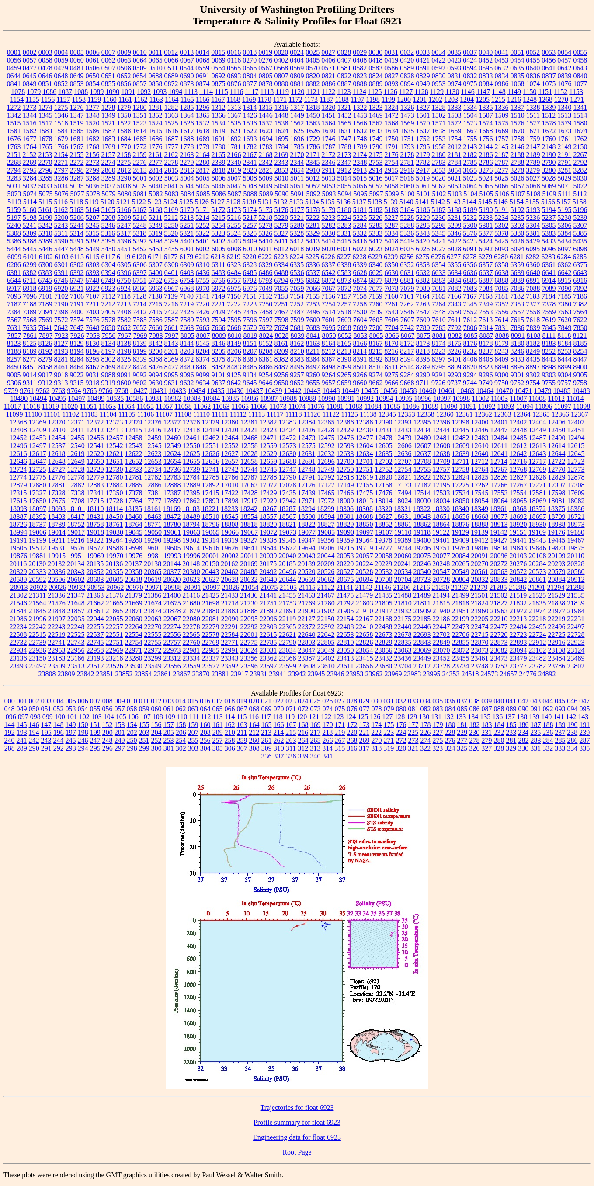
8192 (45, 351)
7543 (392, 312)
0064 (140, 60)
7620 (564, 319)
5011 (297, 178)
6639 (518, 272)
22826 (364, 642)
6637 (486, 272)
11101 (51, 414)
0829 (423, 76)
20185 (287, 563)
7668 (234, 327)
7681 (297, 327)
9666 (392, 382)
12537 (57, 445)
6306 (140, 264)
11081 (335, 406)
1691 (219, 139)
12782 (153, 477)
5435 (580, 241)
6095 (533, 249)
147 (46, 724)
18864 (441, 524)
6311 (218, 264)
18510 (210, 516)
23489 (576, 658)
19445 (556, 540)
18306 (345, 508)
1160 (109, 99)
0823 (360, 76)
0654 (140, 76)
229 (462, 732)
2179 (423, 154)
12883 (95, 485)
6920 (61, 288)
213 (266, 732)
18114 (114, 508)
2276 (140, 162)
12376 (153, 422)
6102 (46, 257)
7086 (518, 288)
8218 (423, 351)
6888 (501, 280)
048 (9, 709)
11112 (238, 414)
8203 (187, 351)
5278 (266, 225)
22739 (37, 642)
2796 (45, 170)
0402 (281, 60)
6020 (328, 249)
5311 (61, 233)
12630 (287, 453)
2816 (187, 170)
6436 (203, 272)
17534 (460, 493)
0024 (297, 52)
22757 (172, 642)
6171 (155, 257)
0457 (564, 60)
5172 (219, 209)
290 (34, 748)
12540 (76, 445)
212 (254, 732)
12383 (287, 422)
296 (107, 748)
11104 (108, 414)
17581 (537, 493)
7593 (203, 319)
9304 (565, 375)
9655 (313, 382)
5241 (30, 225)
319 (388, 748)
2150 (580, 146)
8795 (438, 367)
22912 (537, 642)
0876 (234, 83)
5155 (532, 201)
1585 (77, 131)
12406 (557, 422)
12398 (460, 422)
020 (254, 701)
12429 (345, 430)
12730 (114, 469)
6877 (375, 280)
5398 (156, 241)
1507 (486, 115)
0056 (14, 60)
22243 (57, 626)
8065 (376, 335)
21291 (536, 587)
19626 (230, 548)
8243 (501, 351)
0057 (30, 60)
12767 (499, 469)
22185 (422, 619)
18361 (498, 508)
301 (168, 748)
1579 (565, 123)
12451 (575, 430)
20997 (211, 587)
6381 (14, 272)
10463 (466, 390)
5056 (360, 186)
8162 (297, 343)
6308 (171, 264)
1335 (486, 107)
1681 (77, 139)
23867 (182, 674)
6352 (407, 264)
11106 (145, 414)
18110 (95, 508)
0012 (171, 52)
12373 (114, 422)
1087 (65, 91)
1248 (530, 99)
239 (584, 732)
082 (425, 709)
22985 (210, 650)
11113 (256, 414)
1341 (580, 107)
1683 (108, 139)
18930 (537, 524)
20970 (134, 587)
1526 (187, 123)
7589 (187, 319)
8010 (234, 335)
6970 (203, 288)
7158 (360, 296)
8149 (234, 343)
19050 (153, 532)
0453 (501, 60)
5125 (186, 201)
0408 (360, 60)
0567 (265, 68)
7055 (281, 288)
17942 (287, 500)
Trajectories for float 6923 (297, 1107)
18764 (133, 524)
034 (425, 701)
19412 (479, 540)
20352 (95, 571)
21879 (191, 611)
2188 (518, 154)
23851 (105, 674)
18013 (364, 500)
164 (254, 724)
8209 (281, 351)
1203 (451, 99)
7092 (580, 288)
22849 (441, 642)
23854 (143, 674)
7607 (407, 319)
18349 (479, 508)
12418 (191, 430)
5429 (533, 241)
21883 (230, 611)
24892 (547, 674)
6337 (328, 264)
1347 (77, 115)
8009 (219, 335)
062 (181, 709)
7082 (455, 288)
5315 (92, 233)
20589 (18, 579)
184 (499, 724)
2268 (14, 162)
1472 (392, 115)
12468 (249, 438)
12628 (249, 453)
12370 (57, 422)
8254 (580, 351)
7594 (219, 319)
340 (315, 756)
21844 (18, 611)
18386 (575, 508)
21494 (441, 595)
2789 (533, 162)
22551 (114, 634)
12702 (384, 461)
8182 (533, 343)
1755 (470, 139)
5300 (470, 225)
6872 (328, 280)
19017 (76, 532)
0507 (108, 68)
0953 (439, 83)
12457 (114, 438)
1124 (359, 91)
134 (473, 716)
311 (291, 748)
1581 (14, 131)
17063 (249, 485)
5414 (328, 241)
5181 (360, 209)
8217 (407, 351)
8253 (564, 351)
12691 (307, 461)
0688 (156, 76)
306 (230, 748)
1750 (392, 139)
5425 (501, 241)
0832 (470, 76)
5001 (140, 178)
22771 (230, 642)
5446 (45, 249)
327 (486, 748)
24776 (528, 674)
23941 (278, 674)
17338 (76, 493)
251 (144, 740)
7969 (140, 335)
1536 (250, 123)
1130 (452, 91)
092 (548, 709)
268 (352, 740)
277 (462, 740)
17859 (172, 500)
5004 (187, 178)
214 (278, 732)
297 (120, 748)
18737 (37, 524)
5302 (502, 225)
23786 (556, 666)
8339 (140, 359)
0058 (45, 60)
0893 (392, 83)
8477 (171, 367)
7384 (14, 312)
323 (437, 748)
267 (340, 740)
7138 (155, 296)
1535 (234, 123)
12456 (95, 438)
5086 (219, 194)
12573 (287, 445)
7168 (486, 296)
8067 (407, 335)
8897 (533, 367)
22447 (441, 626)
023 (290, 701)
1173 (311, 99)
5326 (265, 233)
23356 (249, 658)
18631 (403, 516)
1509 (502, 115)
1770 (124, 146)
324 (450, 748)
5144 (469, 201)
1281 (156, 107)
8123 (14, 343)
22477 (499, 626)
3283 (14, 178)
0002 (30, 52)
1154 (17, 99)
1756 (486, 139)
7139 (171, 296)
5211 (155, 217)
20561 (480, 571)
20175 (268, 563)
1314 (250, 107)
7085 (502, 288)
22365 (287, 626)
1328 (439, 107)
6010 (250, 249)
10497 (76, 398)
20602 (76, 579)
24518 (470, 674)
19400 (422, 540)
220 (352, 732)
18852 (384, 524)
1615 (156, 131)
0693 (234, 76)
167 (291, 724)
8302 (108, 359)
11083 (353, 406)
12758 (460, 469)
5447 (61, 249)
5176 (281, 209)
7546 (407, 312)
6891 (533, 280)
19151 (518, 532)
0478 (45, 68)
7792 (455, 327)
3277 (501, 170)
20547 (441, 571)
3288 (93, 178)
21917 (384, 611)
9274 (376, 375)
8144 (187, 343)
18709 (557, 516)
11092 (486, 406)
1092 (144, 91)
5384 (564, 233)
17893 (210, 500)
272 (401, 740)
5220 (281, 217)
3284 (30, 178)
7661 (171, 327)
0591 (423, 68)
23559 (191, 666)
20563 (499, 571)
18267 (268, 508)
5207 (93, 217)
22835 (403, 642)
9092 (140, 375)
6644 (14, 280)
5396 (124, 241)
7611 (454, 319)
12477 (364, 438)
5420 (423, 241)
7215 (155, 304)
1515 (14, 123)
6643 (580, 272)
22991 (230, 650)
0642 (564, 68)
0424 (470, 60)
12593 (345, 445)
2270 (45, 162)
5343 (423, 233)
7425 (187, 312)
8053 (360, 335)
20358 (133, 571)
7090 (565, 288)
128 (399, 716)
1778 (187, 146)
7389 (30, 312)
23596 (249, 666)
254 (181, 740)
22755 (153, 642)
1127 (406, 91)
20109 (557, 556)
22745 (95, 642)
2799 (93, 170)
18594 (326, 516)
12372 (95, 422)
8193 (61, 351)
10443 (312, 390)
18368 (518, 508)
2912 (344, 170)
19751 (441, 548)
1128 (421, 91)
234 (523, 732)
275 (438, 740)
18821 (287, 524)
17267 (518, 485)
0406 (328, 60)
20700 (384, 579)
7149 (218, 296)
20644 (287, 579)
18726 (18, 524)
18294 (306, 508)
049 (22, 709)
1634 (392, 131)
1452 (344, 115)
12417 (172, 430)
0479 (61, 68)
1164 (171, 99)
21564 (37, 603)
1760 (549, 139)
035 (437, 701)
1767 (77, 146)
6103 (62, 257)
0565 (234, 68)
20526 (326, 571)
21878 (172, 611)
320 (401, 748)
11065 (240, 406)
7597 (266, 319)
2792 (580, 162)
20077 (441, 556)
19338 (268, 540)
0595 (486, 68)
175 (389, 724)
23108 (557, 650)
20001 (210, 556)
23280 (133, 658)
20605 (114, 579)
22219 (556, 619)
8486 (266, 367)
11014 (575, 398)
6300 (45, 264)
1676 (14, 139)
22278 (191, 626)
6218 (218, 257)
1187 (326, 99)
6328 (250, 264)
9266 (360, 375)
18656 (460, 516)
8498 (329, 367)
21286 (517, 587)
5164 (93, 209)
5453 (156, 249)
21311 (37, 595)
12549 (172, 445)
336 (266, 756)
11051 (88, 406)
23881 (220, 674)
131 (436, 716)
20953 (96, 587)
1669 (502, 131)
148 (58, 724)
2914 (375, 170)
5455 (171, 249)
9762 (43, 390)
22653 (345, 634)
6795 (297, 280)
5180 (344, 209)
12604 (364, 445)
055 (95, 709)
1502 (439, 115)
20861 (537, 579)
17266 (499, 485)
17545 (480, 493)
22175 (402, 619)
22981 (191, 650)
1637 (423, 131)
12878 (576, 477)
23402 (326, 658)
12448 (518, 430)
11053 (107, 406)
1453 (360, 115)
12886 (153, 485)
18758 (95, 524)
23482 (537, 658)
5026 (517, 178)
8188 (14, 351)
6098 (580, 249)
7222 (234, 304)
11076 (315, 406)
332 (547, 748)
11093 (505, 406)
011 (144, 701)
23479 (518, 658)
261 (266, 740)
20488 (249, 571)
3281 (564, 170)
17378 (133, 493)
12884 (114, 485)
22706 (460, 634)
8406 (470, 359)
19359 (345, 540)
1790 (376, 146)
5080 (124, 194)
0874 (203, 83)
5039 (140, 186)
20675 (345, 579)
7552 (470, 312)
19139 (479, 532)
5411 (281, 241)
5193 (533, 209)
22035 (76, 619)
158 (181, 724)
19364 (364, 540)
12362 (483, 414)
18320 (383, 508)
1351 (140, 115)
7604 (360, 319)
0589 (407, 68)
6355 (454, 264)
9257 (297, 375)
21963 (499, 611)
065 (217, 709)
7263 (423, 304)
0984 (486, 83)
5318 (139, 233)
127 (387, 716)
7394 (45, 312)
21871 (133, 611)
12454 (57, 438)
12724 (18, 469)
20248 (441, 563)
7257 (344, 304)
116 (254, 716)
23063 (403, 650)
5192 (518, 209)
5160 (30, 209)
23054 (364, 650)
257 (217, 740)
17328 (57, 493)
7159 (375, 296)
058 (132, 709)
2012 (455, 146)
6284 (564, 257)
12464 (230, 438)
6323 (234, 264)
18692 (518, 516)
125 (363, 716)
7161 (407, 296)
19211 (56, 540)
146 (34, 724)
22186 (441, 619)
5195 (565, 209)
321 (413, 748)
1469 (376, 115)
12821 (403, 477)
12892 (210, 485)
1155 (32, 99)
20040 (287, 556)
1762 (580, 139)
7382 (580, 304)
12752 (384, 469)
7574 (77, 319)
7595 (234, 319)
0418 (375, 60)
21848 (57, 611)
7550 (455, 312)
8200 (156, 351)
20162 (229, 563)
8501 (360, 367)
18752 (76, 524)
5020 (438, 178)
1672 (549, 131)
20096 (499, 556)
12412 (95, 430)
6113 (77, 257)
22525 (76, 634)
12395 (422, 422)
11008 (537, 398)
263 (291, 740)
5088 (250, 194)
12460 (172, 438)
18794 (191, 524)
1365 (203, 115)
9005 (14, 375)
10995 (403, 398)
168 (303, 724)
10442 (293, 390)
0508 (124, 68)
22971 (133, 650)
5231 (454, 217)
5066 (502, 186)
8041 (313, 335)
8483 (234, 367)
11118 (293, 414)
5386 (14, 241)
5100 (407, 194)
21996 (37, 619)
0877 (250, 83)
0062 (108, 60)
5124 (170, 201)
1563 (313, 123)
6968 (187, 288)
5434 (564, 241)
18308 (364, 508)
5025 (501, 178)
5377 (486, 233)
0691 (203, 76)
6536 (297, 272)
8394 (407, 359)
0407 (344, 60)
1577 (533, 123)
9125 (234, 375)
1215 (498, 99)
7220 (202, 304)
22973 (172, 650)
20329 (18, 571)
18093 (18, 508)
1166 (202, 99)
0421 (423, 60)
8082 (455, 335)
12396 (441, 422)
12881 (57, 485)
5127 (218, 201)
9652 (297, 382)
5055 (344, 186)
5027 (533, 178)
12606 (403, 445)
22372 (307, 626)
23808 (47, 674)
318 (376, 748)
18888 (480, 524)
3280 (549, 170)
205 (168, 732)
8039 (297, 335)
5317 (124, 233)
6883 (438, 280)
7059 (297, 288)
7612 (470, 319)
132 (448, 716)
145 (22, 724)
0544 (187, 68)
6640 (533, 272)
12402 (518, 422)
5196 (580, 209)
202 (132, 732)
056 (107, 709)
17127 (326, 485)
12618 (57, 453)
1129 (437, 91)
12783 (172, 477)
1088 (81, 91)
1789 (360, 146)
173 (364, 724)
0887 (344, 83)
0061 (93, 60)
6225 (312, 257)
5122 (139, 201)
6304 (108, 264)
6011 (265, 249)
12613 (537, 445)
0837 (549, 76)
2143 (470, 146)
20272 (498, 563)
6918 (30, 288)
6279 (485, 257)
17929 (268, 500)
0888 (360, 83)
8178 (486, 343)
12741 (210, 469)
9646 (266, 382)
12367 (579, 414)
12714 (498, 461)
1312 (219, 107)
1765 (45, 146)
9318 (93, 382)
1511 (533, 115)
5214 (202, 217)
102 (84, 716)
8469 (108, 367)
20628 (230, 579)
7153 (281, 296)
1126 (390, 91)
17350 (114, 493)
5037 (108, 186)
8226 (454, 351)
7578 (108, 319)
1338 (533, 107)
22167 (364, 619)
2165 (219, 154)
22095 (249, 619)
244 (58, 740)
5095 (360, 194)
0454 (517, 60)
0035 (454, 52)
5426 (517, 241)
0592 (438, 68)
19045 (133, 532)
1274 (45, 107)
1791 (392, 146)
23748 (479, 666)
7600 (313, 319)
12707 (403, 461)
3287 (77, 178)
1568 (392, 123)
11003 (499, 398)
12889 (191, 485)
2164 (203, 154)
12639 (460, 453)
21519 (518, 595)
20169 (248, 563)
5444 (14, 249)
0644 (14, 76)
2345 (313, 162)
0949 (423, 83)
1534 (219, 123)
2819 (234, 170)
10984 (211, 398)
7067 (329, 288)
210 (230, 732)
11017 (12, 406)
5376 (470, 233)
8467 (93, 367)
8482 (219, 367)
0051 (517, 52)
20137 (133, 563)
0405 (313, 60)
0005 (77, 52)
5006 (219, 178)
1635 (407, 131)
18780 (172, 524)
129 (411, 716)
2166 (234, 154)
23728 (441, 666)
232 (498, 732)
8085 (470, 335)
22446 (422, 626)
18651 (441, 516)
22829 (384, 642)
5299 (455, 225)
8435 (533, 359)
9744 (470, 382)
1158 (79, 99)
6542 (329, 272)
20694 (364, 579)
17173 (403, 485)
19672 (287, 548)
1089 (97, 91)
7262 (407, 304)
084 (450, 709)
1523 (140, 123)
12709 (441, 461)
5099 (392, 194)
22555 (153, 634)
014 (180, 701)
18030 (422, 500)
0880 (281, 83)
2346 (329, 162)
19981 (153, 556)
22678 (403, 634)
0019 (265, 52)
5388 (30, 241)
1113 (191, 91)
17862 (191, 500)
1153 (576, 91)
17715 (95, 500)
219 (339, 732)
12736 (172, 469)
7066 (313, 288)
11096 (543, 406)
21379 (133, 595)
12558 (249, 445)
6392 (77, 272)
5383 (549, 233)
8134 (108, 343)
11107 (164, 414)
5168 (156, 209)
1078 (18, 91)
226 (425, 732)
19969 (95, 556)
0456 (549, 60)
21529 (556, 595)
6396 (124, 272)
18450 (114, 516)
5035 (77, 186)
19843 (518, 548)
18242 (248, 508)
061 (168, 709)
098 (35, 716)
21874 (153, 611)
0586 (391, 68)
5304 (533, 225)
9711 (423, 382)
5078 (93, 194)
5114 (30, 201)
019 (241, 701)
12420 (229, 430)
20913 (19, 587)
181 (462, 724)
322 (425, 748)
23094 (518, 650)
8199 (140, 351)
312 (303, 748)
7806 (470, 327)
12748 (307, 469)
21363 (95, 595)
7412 (140, 312)
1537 (266, 123)
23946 (335, 674)
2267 (580, 154)
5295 (423, 225)
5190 (486, 209)
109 (170, 716)
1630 (329, 131)
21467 (325, 595)
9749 (486, 382)
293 (71, 748)
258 (230, 740)
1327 (423, 107)
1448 (281, 115)
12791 (307, 477)
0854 (93, 83)
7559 (549, 312)
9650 (281, 382)
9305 (580, 375)
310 (279, 748)
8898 (549, 367)
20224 (364, 563)
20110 (575, 556)
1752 (423, 139)
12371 (76, 422)
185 (511, 724)
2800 (108, 170)
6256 (406, 257)
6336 (313, 264)
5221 (297, 217)
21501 (479, 595)
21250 (440, 587)
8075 (423, 335)
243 (46, 740)
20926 (57, 587)
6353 (423, 264)
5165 (108, 209)
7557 (518, 312)
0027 (328, 52)
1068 (518, 83)
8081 (439, 335)
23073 (480, 650)
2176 (392, 154)
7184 (549, 296)
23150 (37, 658)
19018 (95, 532)
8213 (344, 351)
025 (315, 701)
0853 (77, 83)
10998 (461, 398)
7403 (93, 312)
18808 (230, 524)
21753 (287, 603)
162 (230, 724)
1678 (45, 139)
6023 (375, 249)
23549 (153, 666)
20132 (56, 563)
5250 (171, 225)
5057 (376, 186)
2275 (124, 162)
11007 (518, 398)
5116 (61, 201)
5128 (233, 201)
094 (572, 709)
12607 (422, 445)
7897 (45, 335)
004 (58, 701)
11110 (201, 414)
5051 (297, 186)
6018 (297, 249)
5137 (359, 201)
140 (546, 716)
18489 (191, 516)
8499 (344, 367)
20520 (307, 571)
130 (424, 716)
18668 (480, 516)
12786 (230, 477)
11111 (220, 414)
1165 (187, 99)
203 (144, 732)
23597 (268, 666)
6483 (219, 272)
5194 (549, 209)
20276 (518, 563)
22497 (576, 626)
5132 (281, 201)
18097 (37, 508)
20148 (191, 563)
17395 (191, 493)
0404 (297, 60)
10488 (581, 390)
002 (34, 701)
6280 (501, 257)
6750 (124, 280)
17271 (537, 485)
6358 (501, 264)
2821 (266, 170)
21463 (306, 595)
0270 (250, 60)
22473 (460, 626)
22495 (537, 626)
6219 (233, 257)
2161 (156, 154)
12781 (133, 477)
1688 (187, 139)
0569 (297, 68)
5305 (549, 225)
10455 (370, 390)
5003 (171, 178)
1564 (329, 123)
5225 (360, 217)
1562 (297, 123)
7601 (329, 319)
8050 (329, 335)
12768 (518, 469)
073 (315, 709)
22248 (76, 626)
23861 (162, 674)
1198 (372, 99)
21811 (422, 603)
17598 (557, 493)
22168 (383, 619)
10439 (273, 390)
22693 (422, 634)
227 (437, 732)
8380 (250, 359)
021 (266, 701)
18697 (537, 516)
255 (193, 740)
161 (217, 724)
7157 (344, 296)
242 (34, 740)
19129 (460, 532)
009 (120, 701)
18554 (249, 516)
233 (511, 732)
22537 (95, 634)
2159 (140, 154)
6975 (234, 288)
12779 (95, 477)
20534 (403, 571)
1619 (219, 131)
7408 (124, 312)
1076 (565, 83)
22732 (18, 642)
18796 (210, 524)
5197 (14, 217)
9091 (124, 375)
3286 (61, 178)
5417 (375, 241)
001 (22, 701)
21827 (498, 603)
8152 (266, 343)
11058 (182, 406)
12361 (464, 414)
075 (340, 709)
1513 (564, 115)
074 (328, 709)
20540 (422, 571)
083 (438, 709)
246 (83, 740)
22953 (57, 650)
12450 (556, 430)
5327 (281, 233)
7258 (360, 304)
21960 (480, 611)
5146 (501, 201)
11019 (50, 406)
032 (401, 701)
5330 (328, 233)
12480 (422, 438)
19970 (114, 556)
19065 (210, 532)
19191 (18, 540)
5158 (580, 201)
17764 (133, 500)
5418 (391, 241)
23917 (239, 674)
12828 (537, 477)
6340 (375, 264)
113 (217, 716)
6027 (438, 249)
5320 (171, 233)
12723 (575, 461)
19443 (537, 540)
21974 (537, 611)
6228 (359, 257)
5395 (108, 241)
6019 (313, 249)
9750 (501, 382)
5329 (313, 233)
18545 (230, 516)
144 (9, 724)
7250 (265, 304)
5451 (124, 249)
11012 (556, 398)
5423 (470, 241)
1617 (187, 131)
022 (278, 701)
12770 (557, 469)
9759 (11, 390)
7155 (313, 296)
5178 (313, 209)
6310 (203, 264)
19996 (191, 556)
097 (23, 716)
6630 (392, 272)
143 (583, 716)
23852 (124, 674)
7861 (30, 335)
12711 (460, 461)
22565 (191, 634)
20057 (364, 556)
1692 (234, 139)
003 (46, 701)
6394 (108, 272)
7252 (297, 304)
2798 (77, 170)
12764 (480, 469)
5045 (203, 186)
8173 (423, 343)
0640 (533, 68)
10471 (523, 390)
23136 (18, 658)
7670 (250, 327)
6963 (156, 288)
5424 (486, 241)
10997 (442, 398)
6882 (423, 280)
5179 (329, 209)
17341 (95, 493)
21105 (288, 587)
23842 (85, 674)
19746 (422, 548)
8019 (250, 335)
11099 (14, 414)
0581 (344, 68)
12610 (480, 445)
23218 (114, 658)
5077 (77, 194)
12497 (37, 445)
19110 (402, 532)
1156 (48, 99)
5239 (580, 217)
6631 (407, 272)
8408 (486, 359)
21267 (459, 587)
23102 (537, 650)
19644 (268, 548)
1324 (392, 107)
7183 (533, 296)
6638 (502, 272)
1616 (171, 131)
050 (34, 709)
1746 (329, 139)
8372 (187, 359)
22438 (384, 626)
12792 (326, 477)
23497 (37, 666)
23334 (191, 658)
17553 (499, 493)
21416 (191, 595)
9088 (108, 375)
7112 (108, 296)
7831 (502, 327)
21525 (537, 595)
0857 (140, 83)
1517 (45, 123)
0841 (14, 83)
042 (523, 701)
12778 (76, 477)
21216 (421, 587)
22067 (172, 619)
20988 (173, 587)
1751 (407, 139)
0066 (171, 60)
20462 (230, 571)
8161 (281, 343)
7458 (266, 312)
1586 (93, 131)
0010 (140, 52)
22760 (191, 642)
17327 (37, 493)
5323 (218, 233)
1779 (203, 146)
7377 (533, 304)
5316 (108, 233)
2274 (108, 162)
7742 (407, 327)
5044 (187, 186)
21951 (460, 611)
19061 (172, 532)
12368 (18, 422)
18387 (18, 516)
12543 (133, 445)
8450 (14, 367)
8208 (266, 351)
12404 (537, 422)
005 (71, 701)
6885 (470, 280)
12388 (364, 422)
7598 (281, 319)
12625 (191, 453)
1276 (77, 107)
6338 (344, 264)
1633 (376, 131)
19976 (133, 556)
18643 (422, 516)
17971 (307, 500)
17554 (518, 493)
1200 (404, 99)
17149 (345, 485)
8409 (502, 359)
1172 (295, 99)
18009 (345, 500)
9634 (203, 382)
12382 (268, 422)
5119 (91, 201)
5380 (517, 233)
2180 (439, 154)
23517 (95, 666)
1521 (108, 123)
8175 (455, 343)
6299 (30, 264)
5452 (140, 249)
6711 (29, 280)
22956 (76, 650)
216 (303, 732)
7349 (486, 304)
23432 (384, 658)
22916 (557, 642)
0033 (423, 52)
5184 (407, 209)
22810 (345, 642)
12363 (502, 414)
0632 (501, 68)
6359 (517, 264)
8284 (77, 359)
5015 (360, 178)
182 (474, 724)
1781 (234, 146)
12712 (479, 461)
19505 (18, 548)
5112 (580, 194)
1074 (533, 83)
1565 (344, 123)
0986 (502, 83)
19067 (249, 532)
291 (46, 748)
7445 (234, 312)
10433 (177, 390)
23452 (441, 658)
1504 (470, 115)
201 (120, 732)
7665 (203, 327)
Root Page (296, 1152)
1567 (376, 123)
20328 (575, 563)
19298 (172, 540)
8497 (313, 367)
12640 (480, 453)
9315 (77, 382)
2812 (124, 170)
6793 (265, 280)
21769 (307, 603)
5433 (549, 241)
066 (230, 709)
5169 (171, 209)
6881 (407, 280)
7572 (61, 319)
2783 (439, 162)
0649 (77, 76)
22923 (576, 642)
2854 (297, 170)
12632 (326, 453)
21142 (363, 587)
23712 (422, 666)
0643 (580, 68)
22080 (191, 619)
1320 (329, 107)
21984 (576, 611)
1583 (45, 131)
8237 (486, 351)
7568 (30, 319)
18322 (422, 508)
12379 (210, 422)
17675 (57, 500)
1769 (108, 146)
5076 (61, 194)
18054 (480, 500)
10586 (134, 398)
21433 (229, 595)
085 (462, 709)
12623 (153, 453)
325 (462, 748)
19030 (114, 532)
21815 (441, 603)
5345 (438, 233)
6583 (344, 272)
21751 (268, 603)
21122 (325, 587)
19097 (364, 532)
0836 (533, 76)
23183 (57, 658)
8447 (580, 359)
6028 (454, 249)
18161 (152, 508)
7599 (297, 319)
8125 (30, 343)
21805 (384, 603)
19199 (37, 540)
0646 (45, 76)
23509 (57, 666)
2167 (250, 154)
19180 (575, 532)
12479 (403, 438)
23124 (576, 650)
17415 (210, 493)
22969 (114, 650)
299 (144, 748)
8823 (486, 367)
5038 (124, 186)
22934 (18, 650)
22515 (37, 634)
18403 (57, 516)
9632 (187, 382)
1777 (171, 146)
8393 (392, 359)
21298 (575, 587)
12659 (268, 461)
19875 (576, 548)
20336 (57, 571)
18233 (229, 508)
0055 (580, 52)
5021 (454, 178)
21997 (57, 619)
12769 (537, 469)
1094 (175, 91)
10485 (562, 390)
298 (132, 748)
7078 (392, 288)
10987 (269, 398)
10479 (543, 390)
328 (498, 748)
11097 (562, 406)
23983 (412, 674)
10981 (153, 398)
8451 (30, 367)
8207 (250, 351)
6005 (219, 249)
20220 (345, 563)
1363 (171, 115)
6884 (454, 280)
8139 (140, 343)
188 (548, 724)
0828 (407, 76)
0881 (297, 83)
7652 (124, 327)
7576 (93, 319)
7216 (171, 304)
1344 (30, 115)
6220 (249, 257)
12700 (345, 461)
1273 (30, 107)
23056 (384, 650)
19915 (57, 556)
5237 (549, 217)
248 (107, 740)
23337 (210, 658)
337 (279, 756)
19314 (210, 540)
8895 (517, 367)
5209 (124, 217)
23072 (460, 650)
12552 (230, 445)
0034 (438, 52)
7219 (187, 304)
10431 (158, 390)
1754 (455, 139)
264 (303, 740)
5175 (266, 209)
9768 (122, 390)
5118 (76, 201)
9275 (392, 375)
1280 (140, 107)
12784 (191, 477)
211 (242, 732)
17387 (172, 493)
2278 (171, 162)
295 (95, 748)
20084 (460, 556)
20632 (249, 579)
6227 (344, 257)
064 (205, 709)
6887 (486, 280)
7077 (376, 288)
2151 (14, 154)
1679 (61, 139)
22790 (287, 642)
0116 (234, 60)
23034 (287, 650)
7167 (470, 296)
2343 (281, 162)
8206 (234, 351)
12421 (248, 430)
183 (487, 724)
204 (156, 732)
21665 (114, 603)
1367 (234, 115)
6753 (171, 280)
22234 (18, 626)
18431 (95, 516)
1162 (140, 99)
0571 (328, 68)
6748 (92, 280)
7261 (391, 304)
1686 (156, 139)
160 (205, 724)
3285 (45, 178)
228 (450, 732)
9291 (439, 375)
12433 (402, 430)
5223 (328, 217)
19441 (518, 540)
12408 (18, 430)
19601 (153, 548)
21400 (172, 595)
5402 (219, 241)
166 (279, 724)
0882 (313, 83)
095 (585, 709)
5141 (422, 201)
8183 (549, 343)
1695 (281, 139)
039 (486, 701)
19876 (18, 556)
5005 (203, 178)
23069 (422, 650)
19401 (441, 540)
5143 (454, 201)
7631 (14, 327)
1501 (423, 115)
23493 (18, 666)
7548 (439, 312)
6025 (407, 249)
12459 (153, 438)
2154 (61, 154)
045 (560, 701)
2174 (360, 154)
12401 (499, 422)
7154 (297, 296)
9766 (106, 390)
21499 (460, 595)
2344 (297, 162)
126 (375, 716)
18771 (153, 524)
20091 (480, 556)
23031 (268, 650)
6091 (470, 249)
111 (194, 716)
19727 (384, 548)
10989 (307, 398)
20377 (172, 571)
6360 (533, 264)
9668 (407, 382)
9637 (219, 382)
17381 (153, 493)
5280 (297, 225)
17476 (384, 493)
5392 (93, 241)
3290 (124, 178)
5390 (61, 241)
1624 (281, 131)
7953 (93, 335)
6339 (360, 264)
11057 (164, 406)
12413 (114, 430)
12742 (230, 469)
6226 (328, 257)
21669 (133, 603)
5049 (266, 186)
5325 (250, 233)
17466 (345, 493)
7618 (533, 319)
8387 (329, 359)
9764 (74, 390)
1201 (420, 99)
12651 (114, 461)
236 (547, 732)
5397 (140, 241)
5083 (171, 194)
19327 (248, 540)
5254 (219, 225)
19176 (556, 532)
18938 (557, 524)
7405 (108, 312)
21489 (422, 595)
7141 (202, 296)
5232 (470, 217)
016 (205, 701)
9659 (344, 382)
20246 (422, 563)
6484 (234, 272)
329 (511, 748)
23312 (172, 658)
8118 (564, 335)
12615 (575, 445)
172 (352, 724)
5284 (360, 225)
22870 (480, 642)
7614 (501, 319)
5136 (344, 201)
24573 (489, 674)
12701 (364, 461)
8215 (375, 351)
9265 (344, 375)
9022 (77, 375)
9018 (61, 375)
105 (121, 716)
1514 (580, 115)
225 (413, 732)
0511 (171, 68)
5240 (14, 225)
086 (474, 709)
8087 (486, 335)
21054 (250, 587)
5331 (344, 233)
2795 (30, 170)
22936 (37, 650)
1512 (549, 115)
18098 (57, 508)
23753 (498, 666)
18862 (422, 524)
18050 (460, 500)
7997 (171, 335)
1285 (187, 107)
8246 (517, 351)
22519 (57, 634)
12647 (37, 461)
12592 (326, 445)
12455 (76, 438)
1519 (77, 123)
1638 (439, 131)
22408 (345, 626)
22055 (114, 619)
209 (217, 732)
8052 (344, 335)
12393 (403, 422)
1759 (533, 139)
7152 (265, 296)
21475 (345, 595)
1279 (124, 107)
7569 (45, 319)
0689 (171, 76)
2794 (14, 170)
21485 (383, 595)
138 (522, 716)
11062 (202, 406)
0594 (470, 68)
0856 (124, 83)
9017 (45, 375)
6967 (171, 288)
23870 (201, 674)
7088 (533, 288)
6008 (234, 249)
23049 (326, 650)
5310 (45, 233)
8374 (203, 359)
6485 (250, 272)
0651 (108, 76)
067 (242, 709)
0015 (218, 52)
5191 (502, 209)
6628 (360, 272)
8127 (61, 343)
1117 (252, 91)
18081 (557, 500)
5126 (202, 201)
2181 (455, 154)
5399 (171, 241)
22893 (518, 642)
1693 (250, 139)
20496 (287, 571)
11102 (70, 414)
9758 (580, 382)
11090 (448, 406)
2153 (45, 154)
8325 (124, 359)
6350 (391, 264)
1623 (266, 131)
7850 (580, 327)
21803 (364, 603)
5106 (502, 194)
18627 (384, 516)
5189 (470, 209)
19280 (133, 540)
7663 (187, 327)
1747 (344, 139)
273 (413, 740)
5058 (392, 186)
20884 (557, 579)
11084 (372, 406)
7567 (14, 319)
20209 (325, 563)
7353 (517, 304)
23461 (480, 658)
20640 (268, 579)
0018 (250, 52)
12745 (268, 469)
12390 (384, 422)
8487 (281, 367)
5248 (140, 225)
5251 (187, 225)
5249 (156, 225)
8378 (234, 359)
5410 (266, 241)
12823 (441, 477)
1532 (203, 123)
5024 (486, 178)
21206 (401, 587)
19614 (191, 548)
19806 (480, 548)
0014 (202, 52)
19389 (402, 540)
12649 (76, 461)
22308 (268, 626)
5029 (564, 178)
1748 (360, 139)
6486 (266, 272)
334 (572, 748)
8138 (124, 343)
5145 (485, 201)
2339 (219, 162)
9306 (14, 382)
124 (350, 716)
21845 (37, 611)
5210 (140, 217)
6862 (313, 280)
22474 (480, 626)
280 (499, 740)
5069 (549, 186)
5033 (45, 186)
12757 (441, 469)
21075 (269, 587)
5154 (517, 201)
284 (548, 740)
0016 (234, 52)
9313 (61, 382)
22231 (575, 619)
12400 (480, 422)
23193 (95, 658)
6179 (186, 257)
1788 (344, 146)
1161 (125, 99)
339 (303, 756)
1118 (267, 91)
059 (144, 709)
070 (279, 709)
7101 (45, 296)
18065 (518, 500)
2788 (518, 162)
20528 (364, 571)
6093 (501, 249)
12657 (230, 461)
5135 (328, 201)
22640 (307, 634)
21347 (75, 595)
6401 (171, 272)
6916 (580, 280)
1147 (483, 91)
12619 (76, 453)
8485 (250, 367)
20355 (114, 571)
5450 (108, 249)
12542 (114, 445)
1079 (34, 91)
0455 (533, 60)
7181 (501, 296)
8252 (549, 351)
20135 (95, 563)
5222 (313, 217)
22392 (326, 626)
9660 (360, 382)
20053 (345, 556)
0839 (565, 76)
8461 (61, 367)
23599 (287, 666)
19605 (172, 548)
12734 (153, 469)
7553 (486, 312)
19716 (345, 548)
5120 (108, 201)
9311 (29, 382)
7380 (564, 304)
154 (132, 724)
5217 (250, 217)
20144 (172, 563)
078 (377, 709)
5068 (533, 186)
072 (303, 709)
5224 (344, 217)
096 (11, 716)
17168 (384, 485)
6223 (281, 257)
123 (338, 716)
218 (327, 732)
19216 (75, 540)
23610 (326, 666)
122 (326, 716)
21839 (575, 603)
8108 (533, 335)
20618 (133, 579)
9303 (549, 375)
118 (277, 716)
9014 (30, 375)
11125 (349, 414)
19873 (557, 548)
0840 (580, 76)
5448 (77, 249)
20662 (326, 579)
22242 (37, 626)
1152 (560, 91)
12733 (133, 469)
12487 (537, 438)
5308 (14, 233)
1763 (14, 146)
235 (535, 732)
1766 (61, 146)
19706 (326, 548)
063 (193, 709)
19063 (191, 532)
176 (401, 724)
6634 (455, 272)
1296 (203, 107)
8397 (439, 359)
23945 (316, 674)
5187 (439, 209)
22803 (307, 642)
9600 (124, 382)
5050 (281, 186)
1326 (407, 107)
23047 (307, 650)
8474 (140, 367)
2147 (533, 146)
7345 (470, 304)
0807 (281, 76)
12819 (364, 477)
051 (46, 709)
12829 (557, 477)
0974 (455, 83)
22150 (325, 619)
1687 (171, 139)
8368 (156, 359)
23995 (432, 674)
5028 (549, 178)
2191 (565, 154)
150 (83, 724)
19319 (229, 540)
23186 (76, 658)
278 (474, 740)
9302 (533, 375)
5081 (140, 194)
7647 (77, 327)
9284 (407, 375)
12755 (422, 469)
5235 (517, 217)
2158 (124, 154)
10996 (422, 398)
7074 (360, 288)
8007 (203, 335)
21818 (460, 603)
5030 (580, 178)
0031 (391, 52)
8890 (501, 367)
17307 (557, 485)
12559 (268, 445)
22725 (557, 634)
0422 (438, 60)
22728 (576, 634)
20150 (210, 563)
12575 (307, 445)
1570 (423, 123)
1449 (297, 115)
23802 (575, 666)
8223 (438, 351)
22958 (95, 650)
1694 (266, 139)
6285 (580, 257)
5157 (564, 201)
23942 (297, 674)
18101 (76, 508)
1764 (30, 146)
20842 (518, 579)
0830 (439, 76)
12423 (268, 430)
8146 (219, 343)
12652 (133, 461)
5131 (265, 201)
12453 (37, 438)
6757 (234, 280)
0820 (313, 76)
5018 (407, 178)
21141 (344, 587)
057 (120, 709)
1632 (360, 131)
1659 (455, 131)
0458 (580, 60)
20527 (345, 571)
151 (95, 724)
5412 (297, 241)
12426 (306, 430)
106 (133, 716)
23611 (345, 666)
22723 (518, 634)
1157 (63, 99)
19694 (307, 548)
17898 (230, 500)
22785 (268, 642)
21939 (422, 611)
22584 (230, 634)
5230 (438, 217)
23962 (374, 674)
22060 (133, 619)
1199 (388, 99)
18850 (364, 524)
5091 (297, 194)
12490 (557, 438)
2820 (250, 170)
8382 (281, 359)
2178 (407, 154)
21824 (479, 603)
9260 (313, 375)
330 (523, 748)
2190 (549, 154)
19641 (249, 548)
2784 (455, 162)
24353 (451, 674)
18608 (364, 516)
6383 (45, 272)
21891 (287, 611)
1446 (266, 115)
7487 (297, 312)
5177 (297, 209)
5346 (454, 233)
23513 (76, 666)
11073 (277, 406)
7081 (439, 288)
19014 (57, 532)
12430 (364, 430)
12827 (518, 477)
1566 (360, 123)
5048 (250, 186)
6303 (93, 264)
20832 (480, 579)
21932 (403, 611)
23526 (114, 666)
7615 (517, 319)
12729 (95, 469)
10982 (172, 398)
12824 (460, 477)
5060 (407, 186)
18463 (153, 516)
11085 (391, 406)
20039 (268, 556)
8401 (455, 359)
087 (487, 709)
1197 (357, 99)
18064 (499, 500)
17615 (18, 500)
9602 (140, 382)
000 (9, 701)
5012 (313, 178)
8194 (77, 351)
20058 (384, 556)
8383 (297, 359)
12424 (287, 430)
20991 (192, 587)
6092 (486, 249)
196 (58, 732)
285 (560, 740)
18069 (537, 500)
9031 (93, 375)
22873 (499, 642)
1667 (470, 131)
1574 (486, 123)
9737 (454, 382)
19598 (133, 548)
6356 (470, 264)
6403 (187, 272)
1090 (112, 91)
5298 (439, 225)
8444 (565, 359)
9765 (90, 390)
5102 (439, 194)
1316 (281, 107)
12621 (114, 453)
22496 (557, 626)
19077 (307, 532)
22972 (153, 650)
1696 (297, 139)
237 (560, 732)
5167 (140, 209)
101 (72, 716)
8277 (30, 359)
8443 (549, 359)
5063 (455, 186)
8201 (171, 351)
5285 (376, 225)
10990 (326, 398)
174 (377, 724)
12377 (172, 422)
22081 (210, 619)
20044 (326, 556)
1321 (344, 107)
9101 (219, 375)
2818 (219, 170)
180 (450, 724)
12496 (18, 445)
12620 (95, 453)
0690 (187, 76)
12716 (518, 461)
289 (22, 748)
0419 (391, 60)
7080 (423, 288)
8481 (203, 367)
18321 (402, 508)
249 (120, 740)
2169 (281, 154)
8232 (470, 351)
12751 (364, 469)
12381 (249, 422)
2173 (344, 154)
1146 (467, 91)
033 (413, 701)
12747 (287, 469)
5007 (234, 178)
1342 (14, 115)
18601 (345, 516)
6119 (123, 257)
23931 (258, 674)
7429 (219, 312)
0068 (203, 60)
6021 (344, 249)
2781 (407, 162)
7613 (486, 319)
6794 (281, 280)
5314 (76, 233)
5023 (470, 178)
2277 (156, 162)
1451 (329, 115)
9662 (376, 382)
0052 (533, 52)
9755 (549, 382)
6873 (344, 280)
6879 (391, 280)
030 (376, 701)
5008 (250, 178)
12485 (518, 438)
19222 (95, 540)
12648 (57, 461)
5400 (187, 241)
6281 (517, 257)
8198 (124, 351)
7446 (250, 312)
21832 (518, 603)
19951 (76, 556)
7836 (518, 327)
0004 (61, 52)
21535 (575, 595)
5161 (45, 209)
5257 (250, 225)
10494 (38, 398)
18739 (57, 524)
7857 (14, 335)
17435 (287, 493)
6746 (61, 280)
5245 (93, 225)
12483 (480, 438)
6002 (203, 249)
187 (536, 724)
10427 (139, 390)
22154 (345, 619)
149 (71, 724)
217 (315, 732)
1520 (93, 123)
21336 (56, 595)
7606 (392, 319)
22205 (479, 619)
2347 (344, 162)
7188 (30, 304)
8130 (93, 343)
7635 (30, 327)
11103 (89, 414)
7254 (328, 304)
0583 (375, 68)
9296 (486, 375)
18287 (287, 508)
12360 (445, 414)
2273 (93, 162)
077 (364, 709)
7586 (156, 319)
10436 (235, 390)
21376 (114, 595)
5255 (234, 225)
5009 (266, 178)
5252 (203, 225)
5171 (203, 209)
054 (83, 709)
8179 (502, 343)
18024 (403, 500)
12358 (425, 414)
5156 (548, 201)
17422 (230, 493)
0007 (108, 52)
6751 (139, 280)
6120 (139, 257)
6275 (422, 257)
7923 (61, 335)
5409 (250, 241)
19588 (114, 548)
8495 (297, 367)
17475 (364, 493)
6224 (296, 257)
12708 (422, 461)
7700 (376, 327)
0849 (30, 83)
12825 (480, 477)
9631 (171, 382)
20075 (422, 556)
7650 (108, 327)
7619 (549, 319)
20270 (479, 563)
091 (536, 709)
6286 (14, 264)
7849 (565, 327)
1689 (203, 139)
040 (498, 701)
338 (291, 756)
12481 (441, 438)
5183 (392, 209)
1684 (124, 139)
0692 (219, 76)
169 (315, 724)
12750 (345, 469)
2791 (565, 162)
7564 (580, 312)
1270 (561, 99)
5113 (14, 201)
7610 (439, 319)
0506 (93, 68)
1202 (435, 99)
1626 (313, 131)
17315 (18, 493)
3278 (517, 170)
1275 (61, 107)
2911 (328, 170)
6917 (14, 288)
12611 (498, 445)
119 (290, 716)
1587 (108, 131)
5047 (234, 186)
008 (107, 701)
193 (22, 732)
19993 (172, 556)
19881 (37, 556)
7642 (61, 327)
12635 (384, 453)
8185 (580, 343)
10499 (95, 398)
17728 (114, 500)
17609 (576, 493)
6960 (140, 288)
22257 (114, 626)
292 (58, 748)
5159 (14, 209)
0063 (124, 60)
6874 (360, 280)
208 (205, 732)
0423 (454, 60)
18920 (518, 524)
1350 (124, 115)
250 (132, 740)
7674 (281, 327)
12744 (249, 469)
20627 (210, 579)
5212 (171, 217)
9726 (438, 382)
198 (83, 732)
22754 (133, 642)
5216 (234, 217)
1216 (514, 99)
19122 (441, 532)
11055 (145, 406)
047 (584, 701)
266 (328, 740)
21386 (152, 595)
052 (58, 709)
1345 (45, 115)
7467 (281, 312)
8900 (580, 367)
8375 (219, 359)
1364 (187, 115)
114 (230, 716)
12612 (518, 445)
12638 (441, 453)
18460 (133, 516)
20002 (230, 556)
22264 (133, 626)
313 (315, 748)
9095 (171, 375)
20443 (210, 571)
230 (474, 732)
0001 (14, 52)
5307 (580, 225)
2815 (171, 170)
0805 (266, 76)
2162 (171, 154)
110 (182, 716)
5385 (580, 233)
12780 (114, 477)
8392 (376, 359)
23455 (460, 658)
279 (487, 740)
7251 (281, 304)
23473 (499, 658)
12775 (37, 477)
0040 (486, 52)
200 (107, 732)
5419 (407, 241)
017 (217, 701)
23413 (345, 658)
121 (314, 716)
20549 (460, 571)
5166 (124, 209)
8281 (61, 359)
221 (364, 732)
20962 (115, 587)
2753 (376, 162)
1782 (250, 146)
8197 (108, 351)
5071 (565, 186)
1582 (30, 131)
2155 (77, 154)
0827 (392, 76)
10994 (384, 398)
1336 (502, 107)
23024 (249, 650)
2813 (140, 170)
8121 (580, 335)
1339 (549, 107)
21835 (537, 603)
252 (156, 740)
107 (145, 716)
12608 (441, 445)
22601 (249, 634)
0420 (407, 60)
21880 (210, 611)
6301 (61, 264)
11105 (126, 414)
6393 (93, 272)
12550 (191, 445)
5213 (187, 217)
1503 (455, 115)
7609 (423, 319)
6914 (549, 280)
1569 (407, 123)
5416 (360, 241)
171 (340, 724)
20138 (152, 563)
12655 (191, 461)
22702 (441, 634)
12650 (95, 461)
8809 (454, 367)
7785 (439, 327)
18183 (191, 508)
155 (144, 724)
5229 (423, 217)
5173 (234, 209)
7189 (45, 304)
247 (95, 740)
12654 (172, 461)
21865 (114, 611)
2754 (392, 162)
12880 (37, 485)
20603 (95, 579)
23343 (230, 658)
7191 (77, 304)
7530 (360, 312)
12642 (518, 453)
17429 (268, 493)
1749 (376, 139)
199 (95, 732)
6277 (454, 257)
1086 (49, 91)
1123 (344, 91)
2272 (77, 162)
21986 (18, 619)
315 (339, 748)
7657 (140, 327)
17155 (364, 485)
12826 (499, 477)
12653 (153, 461)
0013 (187, 52)
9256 (281, 375)
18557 (268, 516)
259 (242, 740)
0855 (108, 83)
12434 (422, 430)
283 (536, 740)
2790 (549, 162)
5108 (533, 194)
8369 (171, 359)
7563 (565, 312)
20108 (537, 556)
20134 (75, 563)
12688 (287, 461)
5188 (455, 209)
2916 (407, 170)
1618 (203, 131)
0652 (124, 76)
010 (132, 701)
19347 (306, 540)
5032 (30, 186)
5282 (329, 225)
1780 (219, 146)
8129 (77, 343)
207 (193, 732)
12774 (18, 477)
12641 (499, 453)
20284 (537, 563)
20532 (384, 571)
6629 (376, 272)
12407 (576, 422)
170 (328, 724)
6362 (564, 264)
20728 (441, 579)
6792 (250, 280)
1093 (160, 91)
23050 (345, 650)
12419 (210, 430)
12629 (268, 453)
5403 (234, 241)
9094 (156, 375)
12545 (153, 445)
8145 (203, 343)
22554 (133, 634)
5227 (391, 217)
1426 (250, 115)
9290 (423, 375)
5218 (265, 217)
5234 (501, 217)
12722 (556, 461)
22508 (18, 634)
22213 (518, 619)
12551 (210, 445)
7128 (139, 296)
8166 (360, 343)
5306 (565, 225)
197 (71, 732)
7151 (250, 296)
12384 (307, 422)
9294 (470, 375)
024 (303, 701)
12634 (364, 453)
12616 (18, 453)
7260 (375, 304)
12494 (576, 438)
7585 (140, 319)
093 (560, 709)
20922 (38, 587)
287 (585, 740)
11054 (126, 406)
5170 (187, 209)
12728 (76, 469)
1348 (93, 115)
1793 (407, 146)
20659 (307, 579)
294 (83, 748)
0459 (14, 68)
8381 (266, 359)
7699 (360, 327)
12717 (537, 461)
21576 (57, 603)
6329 (265, 264)
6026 (423, 249)
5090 (281, 194)
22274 (172, 626)
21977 (557, 611)
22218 (537, 619)
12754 (403, 469)
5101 (423, 194)
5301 (486, 225)
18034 (441, 500)
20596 (57, 579)
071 (291, 709)
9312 (45, 382)
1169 (249, 99)
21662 (95, 603)
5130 (249, 201)
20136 (114, 563)
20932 (77, 587)
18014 (384, 500)
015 (193, 701)
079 (389, 709)
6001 (187, 249)
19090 (345, 532)
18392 (37, 516)
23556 (172, 666)
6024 (391, 249)
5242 (45, 225)
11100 (33, 414)
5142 (438, 201)
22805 (326, 642)
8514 (407, 367)
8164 (329, 343)
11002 (480, 398)
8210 (297, 351)
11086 (410, 406)
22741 (57, 642)
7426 (203, 312)
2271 (61, 162)
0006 (93, 52)
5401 (203, 241)
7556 (502, 312)
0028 (344, 52)
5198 (30, 217)
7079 (407, 288)
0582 (360, 68)
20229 (383, 563)
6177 (170, 257)
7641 (45, 327)
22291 (230, 626)
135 (485, 716)
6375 (580, 264)
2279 (187, 162)
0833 (486, 76)
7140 (187, 296)
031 (388, 701)
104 (109, 716)
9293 (455, 375)
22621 (287, 634)
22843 (422, 642)
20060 (403, 556)
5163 (77, 209)
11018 (31, 406)
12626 (210, 453)
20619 (153, 579)
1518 (61, 123)
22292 (249, 626)
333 (560, 748)
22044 (95, 619)
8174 (439, 343)
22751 (114, 642)
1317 (297, 107)
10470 (504, 390)
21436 (248, 595)
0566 (250, 68)
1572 (455, 123)
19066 (230, 532)
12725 (37, 469)
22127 (306, 619)
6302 (77, 264)
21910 (364, 611)
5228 (407, 217)
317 (364, 748)
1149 (514, 91)
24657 (509, 674)
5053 (329, 186)
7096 (30, 296)
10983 (192, 398)
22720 (499, 634)
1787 (329, 146)
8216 (391, 351)
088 (499, 709)
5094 (344, 194)
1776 (156, 146)
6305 (124, 264)
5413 (313, 241)
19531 (57, 548)
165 (266, 724)
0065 (156, 60)
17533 (441, 493)
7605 (376, 319)
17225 (460, 485)
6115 (92, 257)
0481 (77, 68)
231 (486, 732)
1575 (502, 123)
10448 (331, 390)
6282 (532, 257)
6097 (564, 249)
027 (339, 701)
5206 (77, 217)
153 (120, 724)
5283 (344, 225)
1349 (108, 115)
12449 (537, 430)
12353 (406, 414)
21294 (555, 587)
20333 (37, 571)
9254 (266, 375)
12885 (133, 485)
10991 (345, 398)
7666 (219, 327)
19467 (575, 540)
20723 (422, 579)
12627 (230, 453)
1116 (236, 91)
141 (558, 716)
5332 (360, 233)
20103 (518, 556)
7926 (77, 335)
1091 (128, 91)
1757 (502, 139)
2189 (533, 154)
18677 (499, 516)
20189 (306, 563)
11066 (258, 406)
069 (266, 709)
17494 (403, 493)
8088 (502, 335)
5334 (391, 233)
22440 (403, 626)
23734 (460, 666)
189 (560, 724)
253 (168, 740)
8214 (360, 351)
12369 (37, 422)
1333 (455, 107)
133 (460, 716)
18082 (576, 500)
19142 (498, 532)
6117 (108, 257)
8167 (376, 343)
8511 (391, 367)
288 (9, 748)
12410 (57, 430)
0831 (455, 76)
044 (547, 701)
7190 (61, 304)
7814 (486, 327)
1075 (549, 83)
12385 (326, 422)
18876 (460, 524)
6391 (61, 272)
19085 (326, 532)
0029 (360, 52)
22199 (460, 619)
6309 (187, 264)
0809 (297, 76)
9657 (329, 382)
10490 (19, 398)
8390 (344, 359)
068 (254, 709)
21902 (326, 611)
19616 (210, 548)
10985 (230, 398)
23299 (153, 658)
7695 (329, 327)
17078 (287, 485)
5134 (312, 201)
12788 (268, 477)
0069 (219, 60)
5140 (406, 201)
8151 (250, 343)
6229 (375, 257)
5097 (376, 194)
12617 (37, 453)
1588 (124, 131)
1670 (518, 131)
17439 (307, 493)
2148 (549, 146)
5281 (313, 225)
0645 (30, 76)
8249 (533, 351)
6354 (438, 264)
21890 (268, 611)
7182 (517, 296)
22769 (210, 642)
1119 (282, 91)
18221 (210, 508)
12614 (556, 445)
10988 (288, 398)
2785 (470, 162)
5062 (439, 186)
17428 (249, 493)
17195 (441, 485)
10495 (57, 398)
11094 (524, 406)
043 (535, 701)
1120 (297, 91)
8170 (392, 343)
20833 (499, 579)
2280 (203, 162)
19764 (460, 548)
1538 (281, 123)
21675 (172, 603)
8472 (124, 367)
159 (193, 724)
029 (364, 701)
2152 (30, 154)
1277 (93, 107)
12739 (191, 469)
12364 (522, 414)
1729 (313, 139)
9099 (203, 375)
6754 (187, 280)
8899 (564, 367)
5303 (518, 225)
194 (34, 732)
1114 (206, 91)
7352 (501, 304)
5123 (155, 201)
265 (315, 740)
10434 (196, 390)
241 (22, 740)
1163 (156, 99)
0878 (266, 83)
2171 (313, 154)
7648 (93, 327)
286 (572, 740)
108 (158, 716)
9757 (564, 382)
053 (71, 709)
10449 (350, 390)
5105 (486, 194)
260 (254, 740)
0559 (202, 68)
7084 (486, 288)
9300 (502, 375)
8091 (518, 335)
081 (413, 709)
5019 (423, 178)
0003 (45, 52)
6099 (14, 257)
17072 (268, 485)
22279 (210, 626)
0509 (140, 68)
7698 (344, 327)
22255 (95, 626)
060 (156, 709)
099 (47, 716)
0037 (470, 52)
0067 (187, 60)
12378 (191, 422)
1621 (234, 131)
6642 (565, 272)
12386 (345, 422)
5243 (61, 225)
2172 (329, 154)
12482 (460, 438)
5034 (61, 186)
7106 (77, 296)
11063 (220, 406)
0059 (61, 60)
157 (168, 724)
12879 (18, 485)
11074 (297, 406)
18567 (287, 516)
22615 (268, 634)
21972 (518, 611)
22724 (537, 634)
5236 (533, 217)
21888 (249, 611)
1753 (439, 139)
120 (301, 716)
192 (9, 732)
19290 (152, 540)
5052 (313, 186)
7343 (454, 304)
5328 (297, 233)
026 (327, 701)
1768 (93, 146)
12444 (441, 430)
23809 (66, 674)
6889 (517, 280)
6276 (438, 257)
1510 (518, 115)
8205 (219, 351)
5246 (108, 225)
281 (511, 740)
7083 (470, 288)
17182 (422, 485)
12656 (210, 461)
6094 (517, 249)
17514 (422, 493)
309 (266, 748)
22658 (364, 634)
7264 (438, 304)
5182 (376, 209)
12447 (498, 430)
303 (193, 748)
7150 (234, 296)
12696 (326, 461)
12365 (541, 414)
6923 (108, 288)
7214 (139, 304)
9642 (234, 382)
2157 (108, 154)
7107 (93, 296)
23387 (307, 658)
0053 (549, 52)
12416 (152, 430)
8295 (93, 359)
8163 (313, 343)
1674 (580, 131)
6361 (549, 264)
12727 (57, 469)
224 (401, 732)
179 (438, 724)
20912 (576, 579)
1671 (533, 131)
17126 (307, 485)
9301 (518, 375)
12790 (287, 477)
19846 (537, 548)
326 (474, 748)
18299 (325, 508)
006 (83, 701)
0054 (564, 52)
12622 (133, 453)
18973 (576, 524)
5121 (123, 201)
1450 (313, 115)
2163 (187, 154)
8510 (376, 367)
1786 (313, 146)
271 (389, 740)
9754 (533, 382)
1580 (580, 123)
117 (266, 716)
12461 (191, 438)
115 (241, 716)
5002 (156, 178)
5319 (155, 233)
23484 (557, 658)
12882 (76, 485)
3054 (454, 170)
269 (364, 740)
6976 (250, 288)
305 (217, 748)
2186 (486, 154)
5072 (580, 186)
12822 (422, 477)
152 (107, 724)
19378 (383, 540)
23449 (422, 658)
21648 (76, 603)
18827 (326, 524)
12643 (537, 453)
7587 (171, 319)
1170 (264, 99)
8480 (187, 367)
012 (156, 701)
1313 (234, 107)
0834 (502, 76)
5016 (375, 178)
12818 (345, 477)
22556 (172, 634)
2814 (156, 170)
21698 (210, 603)
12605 (384, 445)
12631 (307, 453)
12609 (460, 445)
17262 (480, 485)
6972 (219, 288)
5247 (124, 225)
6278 (469, 257)
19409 (460, 540)
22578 (210, 634)
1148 (498, 91)
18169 (172, 508)
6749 (108, 280)
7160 (391, 296)
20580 (576, 571)
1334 (470, 107)
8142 (156, 343)
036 (450, 701)
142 (571, 716)
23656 (364, 666)
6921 (77, 288)
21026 (231, 587)
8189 (30, 351)
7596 (250, 319)
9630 (156, 382)
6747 (76, 280)
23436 (403, 658)
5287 (392, 225)
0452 (486, 60)
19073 (287, 532)
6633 (439, 272)
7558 (533, 312)
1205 (483, 99)
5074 (30, 194)
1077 (580, 83)
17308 (576, 485)
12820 (384, 477)
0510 (156, 68)
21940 (441, 611)
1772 (140, 146)
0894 (407, 83)
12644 (557, 453)
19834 (499, 548)
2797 (61, 170)
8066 (392, 335)
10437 (254, 390)
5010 (281, 178)
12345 (387, 414)
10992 (365, 398)
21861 (95, 611)
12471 (268, 438)
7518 (344, 312)
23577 (210, 666)
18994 (18, 532)
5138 (375, 201)
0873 (187, 83)
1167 (218, 99)
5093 (329, 194)
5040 (156, 186)
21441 (268, 595)
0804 (250, 76)
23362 (268, 658)
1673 (565, 131)
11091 (467, 406)
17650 (37, 500)
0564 (218, 68)
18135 (133, 508)
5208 (108, 217)
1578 (549, 123)
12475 (326, 438)
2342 (266, 162)
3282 (580, 170)
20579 (557, 571)
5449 (93, 249)
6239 (391, 257)
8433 (518, 359)
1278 (108, 107)
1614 (140, 131)
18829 (345, 524)
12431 (383, 430)
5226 (375, 217)
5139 (391, 201)
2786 (486, 162)
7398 (61, 312)
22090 (230, 619)
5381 (533, 233)
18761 (114, 524)
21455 (287, 595)
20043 (307, 556)
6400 (156, 272)
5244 (77, 225)
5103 (455, 194)
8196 (93, 351)
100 (60, 716)
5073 (14, 194)
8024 (266, 335)
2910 (313, 170)
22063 (153, 619)
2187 (502, 154)
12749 (326, 469)
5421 (438, 241)
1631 (344, 131)
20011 (248, 556)
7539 (376, 312)
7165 (438, 296)
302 (181, 748)
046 (572, 701)
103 (96, 716)
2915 (391, 170)
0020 (281, 52)
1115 (221, 91)
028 (352, 701)
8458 (45, 367)
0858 (156, 83)
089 (511, 709)
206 (181, 732)
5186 (423, 209)
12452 (18, 438)
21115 (307, 587)
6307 (156, 264)
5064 (470, 186)
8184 (565, 343)
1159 (94, 99)
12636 (403, 453)
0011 (155, 52)
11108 (182, 414)
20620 (172, 579)
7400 (77, 312)
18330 (441, 508)
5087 (234, 194)
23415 (364, 658)
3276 (486, 170)
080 (401, 709)
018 (229, 701)
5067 (518, 186)
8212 (328, 351)
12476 (345, 438)
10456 (389, 390)
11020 (69, 406)
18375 (556, 508)
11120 (312, 414)
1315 (266, 107)
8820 (470, 367)
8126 (45, 343)
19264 (114, 540)
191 (585, 724)
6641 (549, 272)
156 (156, 724)
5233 (486, 217)
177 (413, 724)
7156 (328, 296)
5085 (203, 194)
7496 (313, 312)
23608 (307, 666)
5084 (187, 194)
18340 (460, 508)
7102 (61, 296)
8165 (344, 343)
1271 (577, 99)
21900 (307, 611)
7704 (392, 327)
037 (462, 701)
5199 (45, 217)
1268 (545, 99)
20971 (154, 587)
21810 (403, 603)
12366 (560, 414)
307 (242, 748)
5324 (234, 233)
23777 (518, 666)
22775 (249, 642)
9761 (27, 390)
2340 (234, 162)
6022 (360, 249)
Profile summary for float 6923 (297, 1122)
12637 (422, 453)
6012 (281, 249)
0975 (470, 83)
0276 (265, 60)
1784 (281, 146)
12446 (479, 430)
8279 (45, 359)
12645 (576, 453)
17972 (326, 500)
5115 (45, 201)
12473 (307, 438)
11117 (275, 414)
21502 (498, 595)
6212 (202, 257)
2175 (376, 154)
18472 (172, 516)
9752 (517, 382)
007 (95, 701)
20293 (556, 563)
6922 (93, 288)
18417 (76, 516)
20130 (37, 563)
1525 (171, 123)
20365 (153, 571)
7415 (156, 312)
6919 (45, 288)
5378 (501, 233)
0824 (376, 76)
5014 (344, 178)
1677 (30, 139)
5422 (454, 241)
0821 (329, 76)
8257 (14, 359)
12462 (210, 438)
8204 (203, 351)
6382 (30, 272)
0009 (124, 52)
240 (9, 740)
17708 (76, 500)
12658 (249, 461)
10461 (446, 390)
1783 (266, 146)
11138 (368, 414)
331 (535, 748)
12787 (249, 477)
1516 (30, 123)
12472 (287, 438)
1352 (156, 115)
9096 (187, 375)
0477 (30, 68)
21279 (478, 587)
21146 (382, 587)
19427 (498, 540)
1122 (328, 91)
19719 (364, 548)
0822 (344, 76)
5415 (344, 241)
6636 (470, 272)
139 (534, 716)
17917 (249, 500)
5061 (423, 186)
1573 (470, 123)
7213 (124, 304)
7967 (124, 335)
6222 (265, 257)
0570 (313, 68)
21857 (76, 611)
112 (206, 716)
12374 (133, 422)
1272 (14, 107)
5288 (407, 225)
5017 (391, 178)
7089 (549, 288)
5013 (328, 178)
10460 (427, 390)
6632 (423, 272)
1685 (140, 139)
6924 (124, 288)
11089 (429, 406)
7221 (218, 304)
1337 (518, 107)
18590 (307, 516)
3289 (108, 178)
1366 (219, 115)
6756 (218, 280)
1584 (61, 131)
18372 (537, 508)
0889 (376, 83)
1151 (545, 91)
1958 (439, 146)
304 (205, 748)
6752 (155, 280)
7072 (344, 288)
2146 (518, 146)
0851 (45, 83)
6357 (486, 264)
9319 (108, 382)
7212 (108, 304)
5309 (30, 233)
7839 (533, 327)
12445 (460, 430)
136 (497, 716)
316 (352, 748)
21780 (326, 603)
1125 (375, 91)
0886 (329, 83)
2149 (565, 146)
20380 (191, 571)
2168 (266, 154)
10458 (408, 390)
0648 (61, 76)
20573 (537, 571)
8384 (313, 359)
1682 (93, 139)
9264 (329, 375)
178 (425, 724)
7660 (156, 327)
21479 (364, 595)
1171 (280, 99)
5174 (250, 209)
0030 (375, 52)
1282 (171, 107)
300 (156, 748)
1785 (297, 146)
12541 (95, 445)
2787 (502, 162)
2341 (250, 162)
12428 (325, 430)
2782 (423, 162)
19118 (422, 532)
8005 (187, 335)
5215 (218, 217)
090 (523, 709)
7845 (549, 327)
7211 (92, 304)
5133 (296, 201)
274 (425, 740)
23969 (393, 674)
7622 (580, 319)
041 (511, 701)
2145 (502, 146)
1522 (124, 123)
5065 (486, 186)
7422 (171, 312)
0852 (61, 83)
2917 (423, 170)
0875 (219, 83)
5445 (30, 249)
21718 (230, 603)
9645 (250, 382)
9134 (250, 375)
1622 (250, 131)
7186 (580, 296)
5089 (266, 194)
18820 (268, 524)
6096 (549, 249)
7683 (313, 327)
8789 (423, 367)
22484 (518, 626)
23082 (499, 650)
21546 (18, 603)
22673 (384, 634)
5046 (219, 186)
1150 (529, 91)
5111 (564, 194)
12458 (133, 438)
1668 (486, 131)
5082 (156, 194)
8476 (156, 367)
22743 (76, 642)
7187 (14, 304)
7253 (313, 304)
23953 (355, 674)
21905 (345, 611)
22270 (153, 626)
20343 (76, 571)
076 (352, 709)
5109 (549, 194)
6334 (281, 264)
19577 (95, 548)
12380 (230, 422)
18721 (576, 516)
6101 (30, 257)
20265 (460, 563)
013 (168, 701)
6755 (202, 280)
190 (572, 724)
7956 (108, 335)
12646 (18, 461)
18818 (249, 524)
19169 (537, 532)
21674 (153, 603)
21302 (18, 595)
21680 (191, 603)
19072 (268, 532)
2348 (360, 162)
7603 (344, 319)
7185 (564, 296)
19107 (384, 532)
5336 (407, 233)
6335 (297, 264)
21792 (345, 603)
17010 (230, 485)
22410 (364, 626)
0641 (549, 68)
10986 (249, 398)
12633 (345, 453)
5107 (518, 194)
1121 (313, 91)
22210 (498, 619)
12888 (172, 485)
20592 (37, 579)
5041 (171, 186)
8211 (313, 351)
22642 (326, 634)
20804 (460, 579)
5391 (77, 241)
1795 (423, 146)
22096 (268, 619)
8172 (407, 343)
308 (254, 748)
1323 (376, 107)
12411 (75, 430)
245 (71, 740)
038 (474, 701)
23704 (402, 666)
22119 (287, 619)
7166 (454, 296)
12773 (576, 469)
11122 (330, 414)
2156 (93, 154)
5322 (202, 233)
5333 (375, 233)
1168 (233, 99)
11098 (581, 406)
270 (377, 740)
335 (584, 748)
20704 (403, 579)
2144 (486, 146)
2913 (360, 170)
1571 (439, 123)
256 (205, 740)
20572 (518, 571)
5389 (45, 241)
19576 (76, 548)
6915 (564, 280)
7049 (266, 288)
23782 (537, 666)
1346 (61, 115)
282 (523, 740)
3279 (533, 170)
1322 (360, 107)
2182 (470, 154)
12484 (499, 438)
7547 (423, 312)
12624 (172, 453)
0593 (454, 68)
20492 (268, 571)
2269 (30, 162)
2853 (281, 170)
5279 (281, 225)
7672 (266, 327)
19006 (37, 532)
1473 (407, 115)
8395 (423, 359)
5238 (564, 217)
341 (328, 756)
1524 (156, 123)
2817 (203, 170)
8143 (171, 343)
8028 (281, 335)
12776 (57, 477)
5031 (14, 186)
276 (450, 740)
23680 (383, 666)
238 (572, 732)
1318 (313, 107)
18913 (499, 524)
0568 (281, 68)
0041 (501, 52)
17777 (153, 500)
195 (46, 732)
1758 (518, 139)
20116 (18, 563)
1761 (565, 139)
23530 (133, 666)
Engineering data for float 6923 (297, 1137)
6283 (548, 257)
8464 (77, 367)
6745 (45, 280)
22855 (460, 642)
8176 (470, 343)
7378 (549, 304)
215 (290, 732)
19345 (287, 540)
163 (242, 724)
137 (509, 716)
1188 (341, 99)
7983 (156, 335)
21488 (402, 595)
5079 (108, 194)
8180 (518, 343)
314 (327, 748)
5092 (313, 194)
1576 (518, 123)
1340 (565, 107)
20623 (191, 579)
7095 (14, 296)
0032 (407, 52)
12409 (37, 430)
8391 (360, 359)
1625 (297, 131)
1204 (467, 99)
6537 (313, 272)
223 (388, 732)
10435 (216, 390)
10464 (485, 390)
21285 (498, 587)
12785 (210, 477)
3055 (470, 170)
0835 (518, 76)
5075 (45, 194)
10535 (115, 398)
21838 (556, 603)
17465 (326, 493)
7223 (250, 304)
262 (279, 740)
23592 (230, 666)
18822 (307, 524)
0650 (93, 76)
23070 (441, 650)
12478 (384, 438)
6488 (281, 272)
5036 (93, 186)
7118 (124, 296)
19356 (325, 540)
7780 (423, 327)
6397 (140, 272)
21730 (249, 603)
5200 (61, 217)
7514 (329, 312)
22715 (480, 634)
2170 (297, 154)
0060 (77, 60)
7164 (423, 296)
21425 (210, 595)
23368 (287, 658)
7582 (124, 319)
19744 (403, 548)
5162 (61, 209)
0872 (171, 83)
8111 (549, 335)
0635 (517, 68)
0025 (313, 52)
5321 (187, 233)
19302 (191, 540)
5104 (470, 194)
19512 (37, 548)
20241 (402, 563)
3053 (438, 170)
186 (523, 724)
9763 (59, 390)
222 (376, 732)
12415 (133, 430)
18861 (403, 524)
